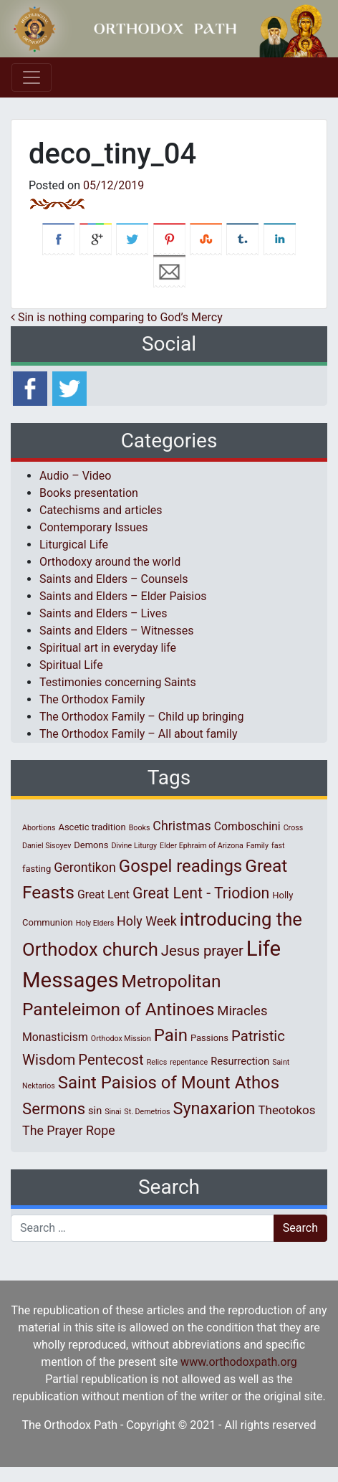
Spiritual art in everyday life (107, 648)
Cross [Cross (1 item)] (294, 827)
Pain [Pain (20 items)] (171, 1035)
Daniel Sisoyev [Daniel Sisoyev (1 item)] (46, 845)
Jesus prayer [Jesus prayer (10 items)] (202, 950)
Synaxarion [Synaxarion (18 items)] (214, 1108)
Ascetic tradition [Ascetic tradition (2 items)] (91, 827)
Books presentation (88, 493)
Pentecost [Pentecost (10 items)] (110, 1059)
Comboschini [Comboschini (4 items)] (247, 826)
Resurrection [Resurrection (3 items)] (240, 1061)
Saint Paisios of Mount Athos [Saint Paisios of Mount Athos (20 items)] (168, 1083)
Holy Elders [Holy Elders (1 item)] (95, 923)
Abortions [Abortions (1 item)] (38, 827)
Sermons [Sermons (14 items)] (53, 1108)
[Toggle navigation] (31, 77)
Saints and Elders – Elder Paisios (123, 596)
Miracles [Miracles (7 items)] (242, 1011)
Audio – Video (75, 476)
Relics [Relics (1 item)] (157, 1062)
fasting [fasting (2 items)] (36, 868)
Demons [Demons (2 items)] (91, 845)
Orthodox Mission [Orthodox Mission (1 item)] (121, 1038)
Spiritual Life (71, 665)
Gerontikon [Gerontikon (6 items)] (85, 867)
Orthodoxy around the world (109, 562)
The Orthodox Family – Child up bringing (141, 716)
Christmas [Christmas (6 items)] (182, 825)
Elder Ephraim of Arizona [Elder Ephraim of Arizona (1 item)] (201, 845)
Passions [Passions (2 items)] (209, 1037)
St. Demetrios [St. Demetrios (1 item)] (147, 1111)
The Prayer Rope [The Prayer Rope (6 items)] (68, 1130)
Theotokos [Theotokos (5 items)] (286, 1110)
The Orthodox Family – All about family (138, 734)
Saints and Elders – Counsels (113, 579)
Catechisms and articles (101, 510)
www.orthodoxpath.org (238, 1362)
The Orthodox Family (92, 699)
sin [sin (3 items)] (95, 1110)
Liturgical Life (73, 544)
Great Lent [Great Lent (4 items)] (103, 894)
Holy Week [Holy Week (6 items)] (147, 920)
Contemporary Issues (93, 527)
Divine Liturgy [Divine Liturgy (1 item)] (134, 845)
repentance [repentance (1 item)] (189, 1062)
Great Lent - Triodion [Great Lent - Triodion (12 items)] (200, 893)
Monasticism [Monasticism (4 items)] (55, 1037)
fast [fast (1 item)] (278, 845)
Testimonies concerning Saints (117, 682)
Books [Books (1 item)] (139, 827)
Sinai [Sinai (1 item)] (113, 1111)
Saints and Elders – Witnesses (116, 630)
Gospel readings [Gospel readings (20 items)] (180, 866)
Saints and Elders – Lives (103, 613)
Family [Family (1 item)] (257, 845)
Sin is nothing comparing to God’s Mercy (117, 317)
